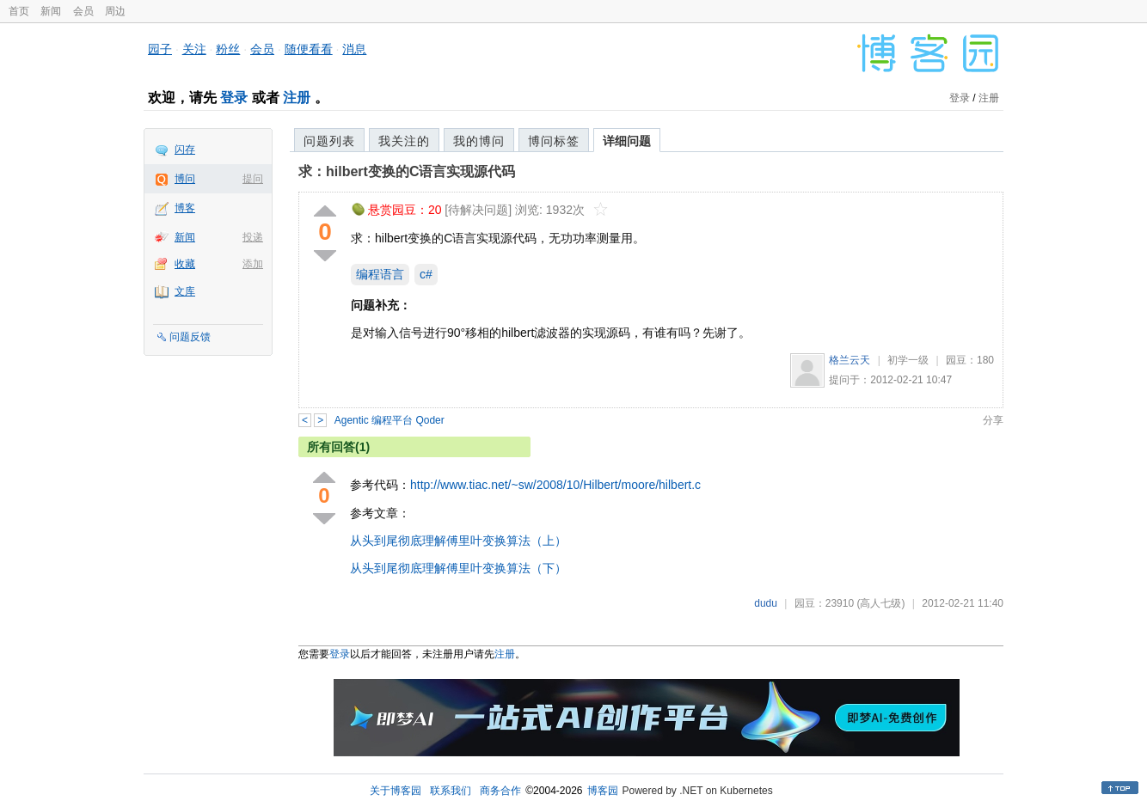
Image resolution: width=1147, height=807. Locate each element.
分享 (993, 420)
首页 (19, 11)
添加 (252, 264)
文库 (185, 291)
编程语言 (380, 274)
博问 (185, 179)
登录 (234, 97)
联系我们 (450, 791)
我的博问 (479, 141)
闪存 (185, 150)
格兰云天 (849, 360)
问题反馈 (190, 337)
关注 (194, 49)
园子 (160, 49)
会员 (83, 11)
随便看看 (309, 49)
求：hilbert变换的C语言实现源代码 (406, 171)
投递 (252, 237)
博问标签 (554, 141)
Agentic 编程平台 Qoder (389, 420)
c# (426, 274)
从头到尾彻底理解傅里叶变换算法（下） (458, 568)
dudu (765, 603)
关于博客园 (395, 791)
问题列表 (329, 141)
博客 (185, 208)
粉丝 (228, 49)
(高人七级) (880, 603)
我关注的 (404, 141)
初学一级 (908, 360)
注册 (296, 97)
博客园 (602, 791)
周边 (115, 11)
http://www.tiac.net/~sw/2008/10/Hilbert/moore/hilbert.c (555, 485)
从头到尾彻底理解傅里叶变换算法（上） (458, 540)
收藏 (185, 264)
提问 (252, 179)
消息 (354, 49)
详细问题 (627, 141)
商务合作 (500, 791)
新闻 (50, 11)
